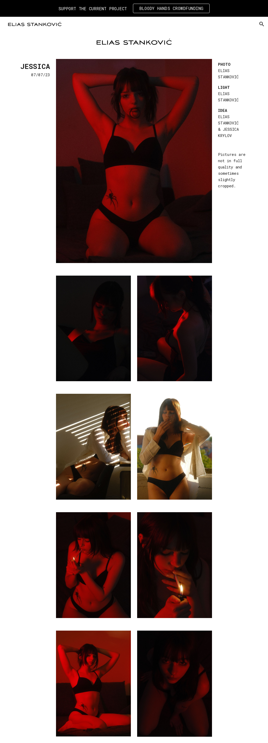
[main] (33, 69)
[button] (261, 24)
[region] (134, 8)
